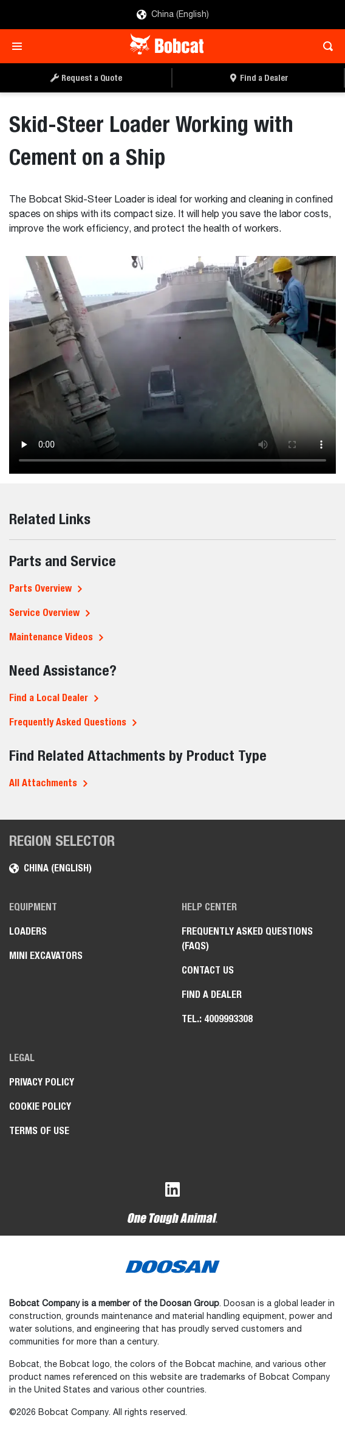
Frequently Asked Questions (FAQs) (247, 939)
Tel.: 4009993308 (217, 1019)
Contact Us (208, 970)
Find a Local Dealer (48, 698)
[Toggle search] (324, 46)
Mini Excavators (46, 955)
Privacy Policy (41, 1082)
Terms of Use (39, 1131)
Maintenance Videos (51, 637)
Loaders (28, 931)
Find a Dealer (212, 994)
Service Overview (44, 612)
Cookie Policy (40, 1106)
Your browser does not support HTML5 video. (172, 365)
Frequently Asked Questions (67, 722)
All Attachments (43, 783)
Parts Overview (40, 588)
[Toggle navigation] (20, 46)
